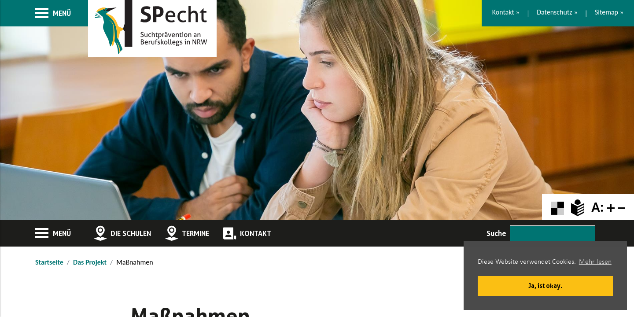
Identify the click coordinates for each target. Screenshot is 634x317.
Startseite (49, 262)
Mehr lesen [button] (595, 261)
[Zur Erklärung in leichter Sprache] (577, 207)
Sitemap (606, 12)
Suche (496, 233)
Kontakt (503, 12)
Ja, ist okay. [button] (545, 285)
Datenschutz (554, 12)
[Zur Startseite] (152, 28)
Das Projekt (90, 262)
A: (597, 207)
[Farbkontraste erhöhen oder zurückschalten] (557, 207)
